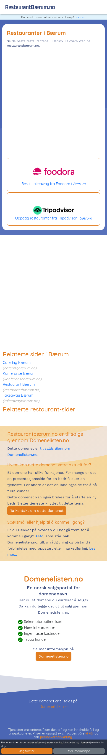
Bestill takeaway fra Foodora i (53, 174)
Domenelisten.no (54, 656)
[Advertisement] (53, 103)
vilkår (89, 733)
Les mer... (80, 17)
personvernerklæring (56, 737)
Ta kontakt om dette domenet (36, 510)
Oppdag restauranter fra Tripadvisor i (53, 209)
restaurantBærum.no (30, 6)
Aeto (38, 536)
